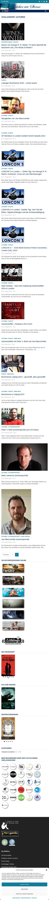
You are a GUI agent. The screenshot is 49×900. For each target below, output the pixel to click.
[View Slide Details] (8, 665)
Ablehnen (24, 889)
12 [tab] (13, 676)
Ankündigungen (6, 42)
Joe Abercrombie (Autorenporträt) (15, 539)
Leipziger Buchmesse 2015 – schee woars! (19, 83)
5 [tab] (12, 741)
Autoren (4, 115)
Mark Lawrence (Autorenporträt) (14, 475)
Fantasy (16, 42)
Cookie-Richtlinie (16, 897)
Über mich (17, 338)
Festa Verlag (5, 861)
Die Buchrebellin (6, 855)
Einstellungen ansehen (24, 894)
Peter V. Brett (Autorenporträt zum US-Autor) (19, 430)
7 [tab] (3, 676)
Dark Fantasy (25, 536)
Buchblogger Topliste (7, 864)
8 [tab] (5, 676)
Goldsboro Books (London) (9, 858)
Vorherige (6, 554)
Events (3, 80)
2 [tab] (6, 741)
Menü (5, 11)
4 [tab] (10, 741)
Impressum (34, 897)
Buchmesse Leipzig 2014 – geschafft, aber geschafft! (23, 377)
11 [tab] (11, 676)
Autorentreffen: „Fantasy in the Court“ (16, 324)
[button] (46, 870)
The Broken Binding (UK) (9, 867)
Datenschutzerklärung (26, 897)
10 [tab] (9, 676)
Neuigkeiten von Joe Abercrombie (15, 118)
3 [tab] (8, 741)
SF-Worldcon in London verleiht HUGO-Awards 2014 (23, 136)
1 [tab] (4, 741)
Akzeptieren (24, 884)
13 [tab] (8, 677)
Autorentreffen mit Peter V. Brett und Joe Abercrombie (23, 341)
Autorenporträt (14, 427)
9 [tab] (7, 676)
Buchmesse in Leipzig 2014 (12, 394)
